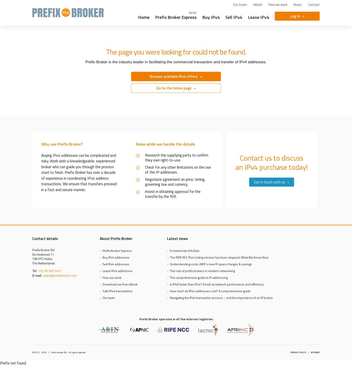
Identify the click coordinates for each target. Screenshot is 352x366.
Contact (314, 4)
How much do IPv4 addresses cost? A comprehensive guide (210, 291)
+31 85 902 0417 (50, 271)
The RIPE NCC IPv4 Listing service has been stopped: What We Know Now (219, 257)
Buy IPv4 (211, 17)
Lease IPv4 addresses (117, 270)
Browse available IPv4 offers (174, 76)
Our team (240, 4)
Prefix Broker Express (68, 14)
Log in (295, 16)
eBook (257, 4)
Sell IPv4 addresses (116, 264)
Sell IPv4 (233, 17)
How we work (277, 4)
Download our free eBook (120, 284)
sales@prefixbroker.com (60, 275)
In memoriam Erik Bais (185, 250)
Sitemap (315, 352)
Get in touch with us (269, 182)
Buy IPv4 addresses (116, 257)
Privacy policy (298, 352)
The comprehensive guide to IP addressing (199, 277)
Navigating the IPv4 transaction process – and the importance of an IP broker (221, 297)
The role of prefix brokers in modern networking (202, 270)
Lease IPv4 (258, 17)
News (298, 4)
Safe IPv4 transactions (117, 291)
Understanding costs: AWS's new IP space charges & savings (211, 264)
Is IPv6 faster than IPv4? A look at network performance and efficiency (217, 284)
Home (144, 17)
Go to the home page (173, 88)
